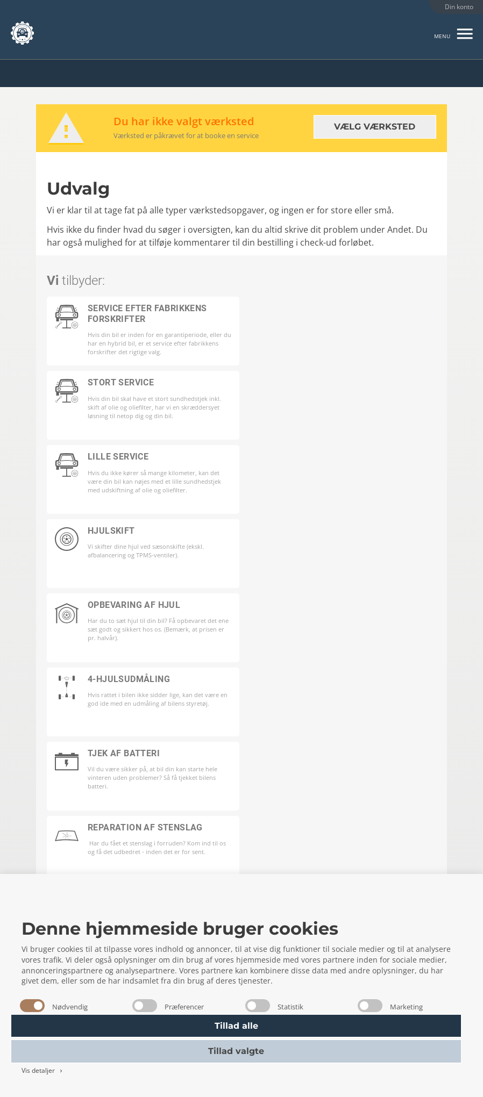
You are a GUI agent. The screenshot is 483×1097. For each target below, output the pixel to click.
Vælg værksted (374, 126)
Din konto (459, 6)
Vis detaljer (43, 1070)
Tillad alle (236, 1026)
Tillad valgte (236, 1051)
